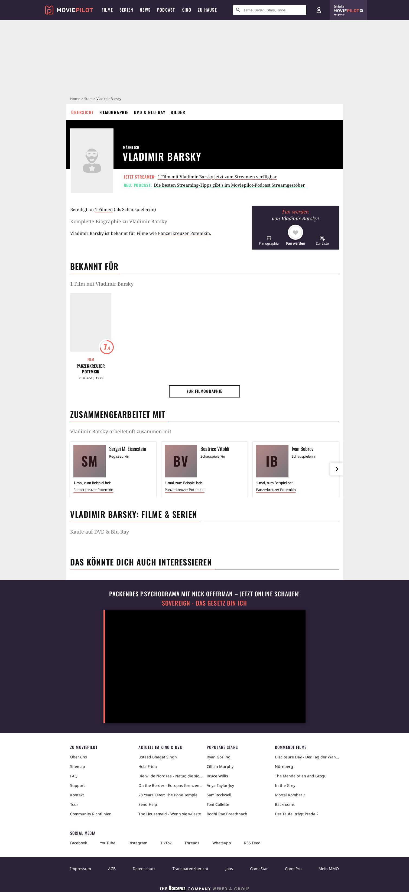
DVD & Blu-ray (149, 112)
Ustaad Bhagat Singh (157, 757)
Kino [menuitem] (186, 10)
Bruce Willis (217, 775)
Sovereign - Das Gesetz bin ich (204, 603)
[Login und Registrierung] (319, 10)
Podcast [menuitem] (166, 10)
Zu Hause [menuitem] (207, 10)
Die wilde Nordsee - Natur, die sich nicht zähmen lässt (170, 775)
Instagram (137, 842)
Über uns (78, 757)
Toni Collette (218, 804)
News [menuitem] (145, 10)
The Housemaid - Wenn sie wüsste (169, 813)
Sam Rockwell (219, 794)
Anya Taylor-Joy (220, 785)
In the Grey (285, 785)
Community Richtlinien (91, 813)
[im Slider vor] (336, 469)
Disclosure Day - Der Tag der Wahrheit (307, 757)
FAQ (73, 775)
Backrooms (285, 804)
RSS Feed (252, 842)
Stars (88, 98)
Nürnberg (284, 766)
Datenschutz (144, 868)
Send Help (147, 804)
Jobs (229, 868)
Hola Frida (147, 766)
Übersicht (82, 112)
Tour (74, 804)
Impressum (80, 868)
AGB (112, 868)
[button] (269, 240)
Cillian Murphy (220, 766)
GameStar (259, 868)
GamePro (293, 868)
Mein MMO (329, 868)
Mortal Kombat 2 (290, 794)
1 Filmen (104, 209)
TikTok (165, 842)
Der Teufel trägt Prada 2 (297, 813)
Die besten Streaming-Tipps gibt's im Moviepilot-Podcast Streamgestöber (229, 185)
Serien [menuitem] (126, 10)
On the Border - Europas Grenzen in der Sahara (170, 785)
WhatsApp (221, 842)
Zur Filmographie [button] (204, 391)
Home (75, 98)
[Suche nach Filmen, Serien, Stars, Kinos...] (270, 10)
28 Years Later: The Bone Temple (167, 794)
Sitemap (77, 766)
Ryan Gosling (219, 757)
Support (77, 785)
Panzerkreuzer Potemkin (184, 233)
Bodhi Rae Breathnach (227, 813)
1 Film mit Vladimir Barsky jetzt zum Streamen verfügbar (217, 177)
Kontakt (77, 794)
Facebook (78, 842)
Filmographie (114, 112)
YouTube (107, 842)
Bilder (178, 112)
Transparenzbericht (190, 868)
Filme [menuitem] (107, 10)
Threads (191, 842)
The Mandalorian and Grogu (301, 775)
